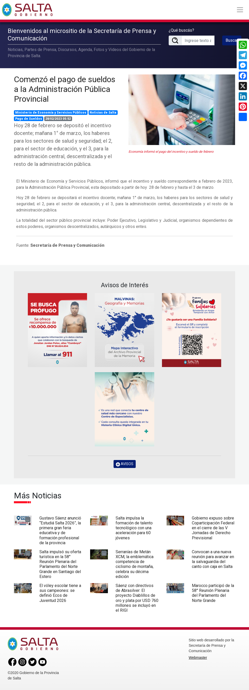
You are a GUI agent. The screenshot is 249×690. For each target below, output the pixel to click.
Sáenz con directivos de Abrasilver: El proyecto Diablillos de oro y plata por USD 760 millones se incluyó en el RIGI (137, 598)
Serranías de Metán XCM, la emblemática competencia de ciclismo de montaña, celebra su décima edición (134, 564)
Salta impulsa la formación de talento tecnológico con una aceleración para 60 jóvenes (134, 528)
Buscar (232, 40)
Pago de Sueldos (28, 119)
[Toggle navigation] (240, 10)
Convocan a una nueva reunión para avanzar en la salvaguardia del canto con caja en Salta (213, 559)
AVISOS (124, 464)
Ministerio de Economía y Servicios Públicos (50, 112)
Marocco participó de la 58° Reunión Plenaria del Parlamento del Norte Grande (213, 593)
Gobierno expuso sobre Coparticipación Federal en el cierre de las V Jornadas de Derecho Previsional (213, 528)
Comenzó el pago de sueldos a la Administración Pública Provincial (64, 89)
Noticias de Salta (103, 112)
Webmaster (198, 657)
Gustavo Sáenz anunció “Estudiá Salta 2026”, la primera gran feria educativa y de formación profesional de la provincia (60, 530)
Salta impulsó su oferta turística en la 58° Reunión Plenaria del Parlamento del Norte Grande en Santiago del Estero (60, 564)
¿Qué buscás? (181, 30)
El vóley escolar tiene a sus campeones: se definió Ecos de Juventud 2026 (60, 593)
